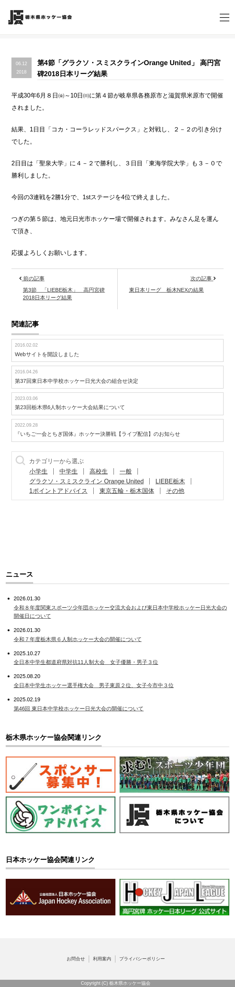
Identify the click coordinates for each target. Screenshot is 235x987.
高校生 (99, 471)
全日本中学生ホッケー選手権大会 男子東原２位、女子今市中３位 (94, 685)
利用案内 (102, 958)
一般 (126, 471)
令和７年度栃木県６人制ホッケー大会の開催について (78, 639)
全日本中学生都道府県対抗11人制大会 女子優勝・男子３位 (86, 662)
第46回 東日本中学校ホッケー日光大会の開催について (79, 708)
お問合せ (76, 958)
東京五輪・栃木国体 (126, 491)
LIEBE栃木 (170, 481)
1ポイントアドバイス (58, 491)
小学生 (38, 471)
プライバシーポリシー (142, 958)
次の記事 (203, 278)
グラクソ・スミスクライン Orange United (86, 481)
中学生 (68, 471)
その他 (175, 491)
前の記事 (32, 278)
